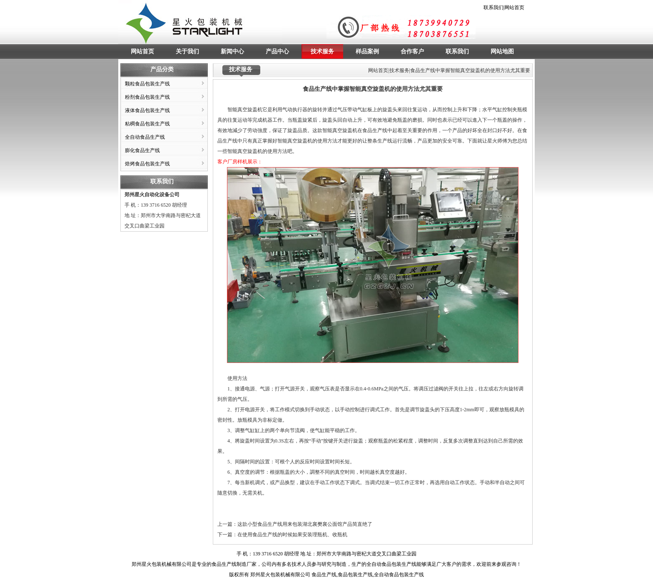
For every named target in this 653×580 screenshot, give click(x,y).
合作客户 (412, 51)
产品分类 (162, 69)
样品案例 (367, 51)
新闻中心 (232, 51)
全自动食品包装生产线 (391, 564)
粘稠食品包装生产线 (147, 124)
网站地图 (502, 51)
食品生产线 (224, 564)
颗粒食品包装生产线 (147, 84)
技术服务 (322, 51)
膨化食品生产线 (142, 150)
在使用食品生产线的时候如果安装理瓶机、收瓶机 (292, 535)
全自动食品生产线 (145, 137)
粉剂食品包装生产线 (147, 97)
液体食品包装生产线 (147, 110)
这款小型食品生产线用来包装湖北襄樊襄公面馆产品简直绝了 (304, 524)
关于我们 (187, 51)
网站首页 (514, 7)
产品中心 (277, 51)
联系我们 (493, 7)
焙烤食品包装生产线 (147, 164)
